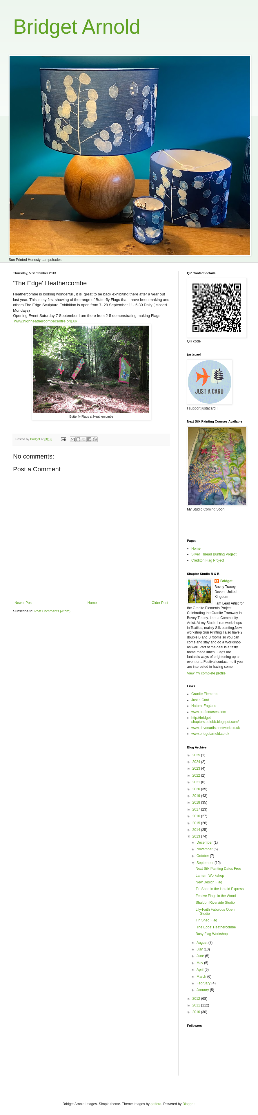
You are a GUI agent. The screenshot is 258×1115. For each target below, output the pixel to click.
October (203, 856)
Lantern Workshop (210, 876)
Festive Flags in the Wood (216, 896)
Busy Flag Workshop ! (213, 934)
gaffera (155, 1104)
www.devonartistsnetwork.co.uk (215, 728)
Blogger (189, 1104)
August (202, 943)
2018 (196, 802)
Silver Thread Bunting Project (214, 554)
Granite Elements (204, 694)
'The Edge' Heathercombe (216, 927)
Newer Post (23, 603)
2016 (196, 816)
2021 (196, 782)
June (201, 956)
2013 (196, 836)
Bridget (226, 581)
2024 (196, 762)
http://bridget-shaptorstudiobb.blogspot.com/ (215, 720)
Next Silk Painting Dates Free (218, 869)
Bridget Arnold (77, 26)
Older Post (160, 603)
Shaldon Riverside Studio (215, 903)
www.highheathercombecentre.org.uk (45, 321)
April (200, 970)
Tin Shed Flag (206, 920)
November (205, 849)
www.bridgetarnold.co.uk (210, 734)
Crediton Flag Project (207, 560)
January (203, 990)
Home (92, 603)
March (202, 977)
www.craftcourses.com (208, 712)
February (204, 983)
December (205, 842)
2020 (196, 789)
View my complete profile (206, 673)
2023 (196, 768)
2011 (196, 1005)
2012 (196, 999)
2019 (196, 796)
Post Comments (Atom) (52, 611)
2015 (196, 823)
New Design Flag (209, 882)
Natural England (203, 706)
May (200, 963)
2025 (196, 755)
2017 (196, 809)
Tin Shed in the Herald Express (220, 889)
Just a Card (200, 700)
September (206, 863)
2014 (196, 830)
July (200, 949)
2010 (196, 1012)
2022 (196, 775)
